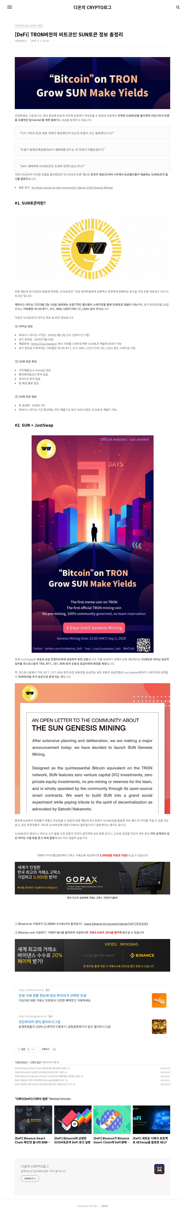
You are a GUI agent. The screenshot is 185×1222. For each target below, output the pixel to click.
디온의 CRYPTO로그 (92, 7)
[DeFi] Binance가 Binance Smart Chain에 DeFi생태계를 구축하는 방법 (47, 1085)
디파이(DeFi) (21, 1071)
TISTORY (93, 1215)
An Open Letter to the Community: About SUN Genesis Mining (72, 187)
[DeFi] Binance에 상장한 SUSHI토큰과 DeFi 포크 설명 (39, 1081)
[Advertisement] (92, 1014)
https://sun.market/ (44, 343)
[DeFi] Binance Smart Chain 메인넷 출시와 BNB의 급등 (40, 1077)
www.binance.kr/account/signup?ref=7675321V (116, 924)
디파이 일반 (35, 1071)
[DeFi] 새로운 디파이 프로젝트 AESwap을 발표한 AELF (39, 1089)
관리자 (104, 1215)
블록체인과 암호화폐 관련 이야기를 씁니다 (43, 1180)
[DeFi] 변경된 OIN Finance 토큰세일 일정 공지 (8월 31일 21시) (43, 1093)
